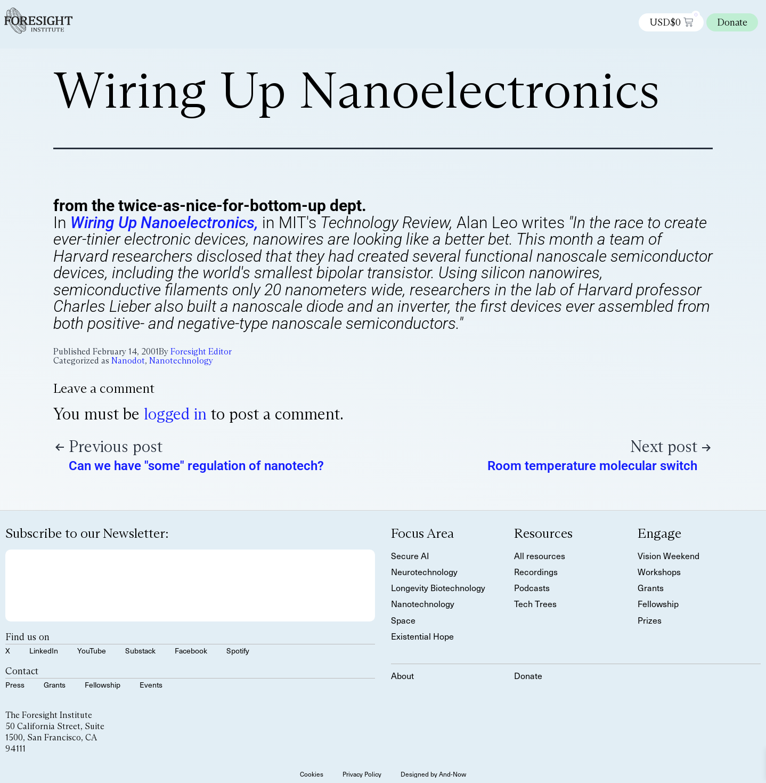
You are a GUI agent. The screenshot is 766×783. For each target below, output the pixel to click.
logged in (175, 414)
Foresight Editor (201, 351)
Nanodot (128, 361)
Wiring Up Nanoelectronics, (164, 222)
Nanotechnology (181, 361)
